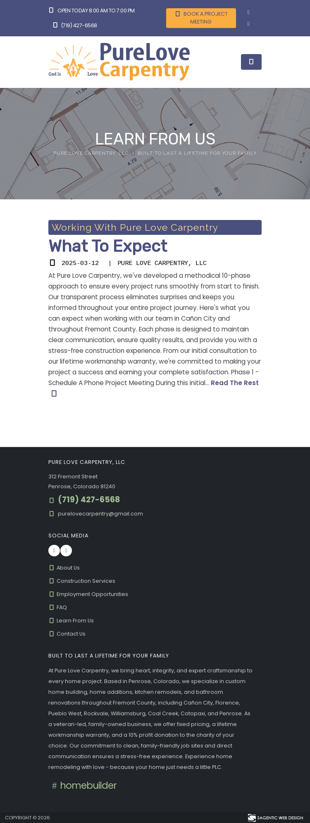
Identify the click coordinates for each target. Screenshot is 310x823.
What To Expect (107, 246)
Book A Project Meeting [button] (201, 17)
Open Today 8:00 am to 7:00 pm (91, 10)
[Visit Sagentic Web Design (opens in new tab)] (275, 817)
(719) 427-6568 (74, 25)
